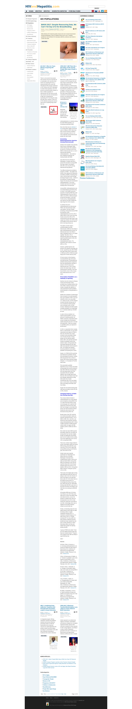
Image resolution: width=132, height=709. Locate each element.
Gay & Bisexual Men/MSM (49, 677)
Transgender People (44, 72)
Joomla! (47, 701)
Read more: (44, 41)
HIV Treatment (29, 38)
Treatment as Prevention (32, 51)
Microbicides (29, 55)
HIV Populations (30, 23)
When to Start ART (31, 46)
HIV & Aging (46, 675)
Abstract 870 (66, 599)
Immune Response (31, 65)
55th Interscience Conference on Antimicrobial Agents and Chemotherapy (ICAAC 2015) (95, 143)
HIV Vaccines (30, 57)
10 (59, 694)
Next (62, 694)
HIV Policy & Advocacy (31, 36)
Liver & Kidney (30, 73)
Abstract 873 (66, 553)
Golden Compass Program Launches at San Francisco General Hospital (59, 662)
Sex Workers (46, 691)
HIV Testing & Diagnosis (31, 59)
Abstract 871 (66, 576)
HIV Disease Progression (31, 18)
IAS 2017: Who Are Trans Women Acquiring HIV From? (47, 67)
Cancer (28, 78)
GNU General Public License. (71, 701)
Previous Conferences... (87, 178)
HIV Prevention (29, 50)
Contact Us (56, 697)
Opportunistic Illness (31, 80)
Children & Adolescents (49, 685)
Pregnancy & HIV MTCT (54, 29)
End (65, 694)
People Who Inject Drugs (65, 73)
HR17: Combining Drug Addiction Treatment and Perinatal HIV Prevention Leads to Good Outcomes (48, 608)
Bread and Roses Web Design (70, 705)
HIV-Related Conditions (31, 69)
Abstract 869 (73, 564)
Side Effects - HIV (30, 61)
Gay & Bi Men (30, 26)
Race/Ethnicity (47, 687)
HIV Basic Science (30, 63)
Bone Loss (29, 75)
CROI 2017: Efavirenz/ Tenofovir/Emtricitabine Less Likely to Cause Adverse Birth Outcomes (69, 608)
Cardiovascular (30, 71)
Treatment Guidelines (31, 44)
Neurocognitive (30, 77)
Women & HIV (46, 681)
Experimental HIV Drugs (32, 42)
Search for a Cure (30, 47)
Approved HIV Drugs (31, 40)
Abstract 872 (73, 587)
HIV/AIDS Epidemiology (31, 21)
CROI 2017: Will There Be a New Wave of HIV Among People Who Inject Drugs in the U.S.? (68, 68)
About (51, 697)
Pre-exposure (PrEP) (31, 53)
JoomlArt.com (81, 700)
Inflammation (29, 67)
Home (47, 697)
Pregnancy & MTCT (31, 30)
